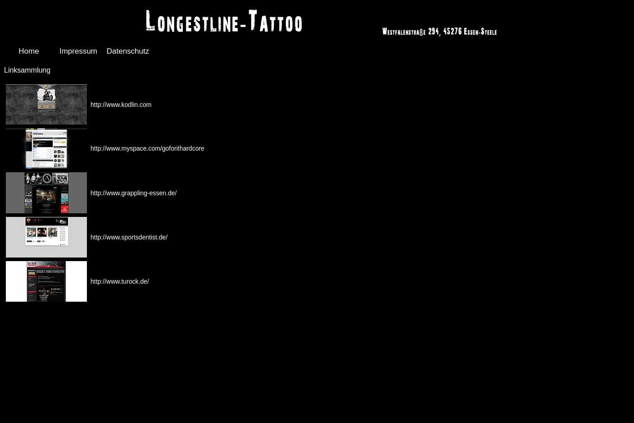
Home (28, 51)
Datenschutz (128, 51)
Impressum (78, 51)
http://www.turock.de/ (120, 281)
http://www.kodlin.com (121, 104)
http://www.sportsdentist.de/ (129, 237)
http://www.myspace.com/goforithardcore (147, 148)
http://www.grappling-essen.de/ (134, 193)
